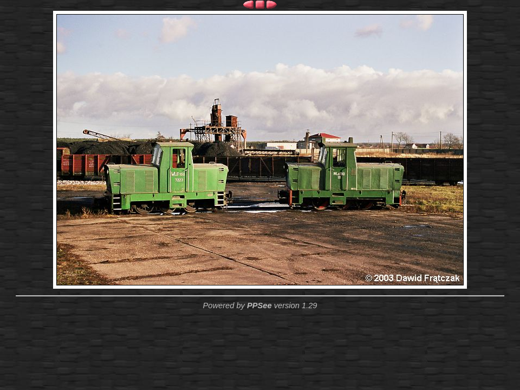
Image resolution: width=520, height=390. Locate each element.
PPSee (259, 305)
